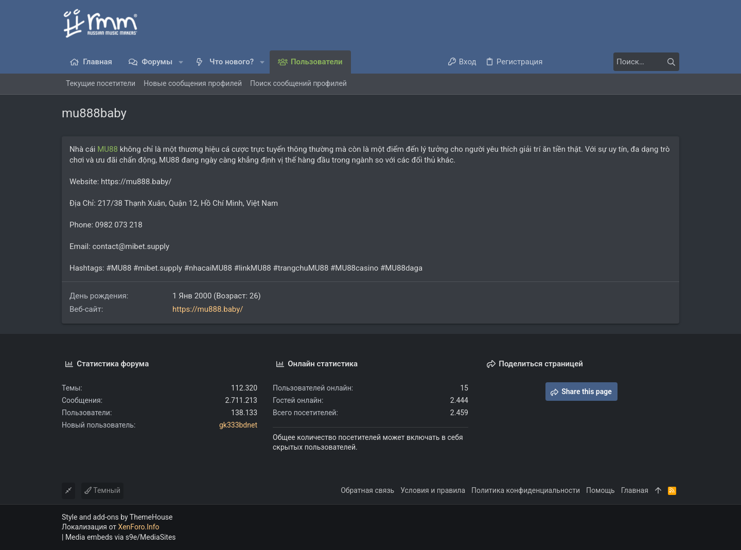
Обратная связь (367, 490)
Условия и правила (432, 490)
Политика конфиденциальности (525, 490)
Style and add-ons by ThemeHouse (117, 517)
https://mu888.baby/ (207, 309)
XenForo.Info (139, 527)
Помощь (600, 490)
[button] (180, 62)
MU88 (107, 149)
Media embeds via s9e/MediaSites (120, 537)
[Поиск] (615, 61)
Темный (102, 490)
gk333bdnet (238, 425)
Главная (634, 490)
